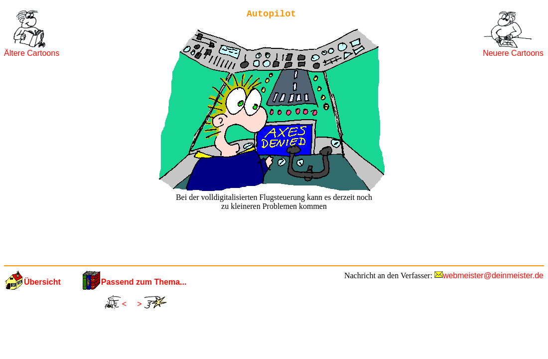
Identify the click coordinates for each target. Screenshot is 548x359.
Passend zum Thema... (144, 282)
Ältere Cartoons (31, 53)
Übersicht (42, 282)
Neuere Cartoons (513, 53)
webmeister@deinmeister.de (493, 275)
